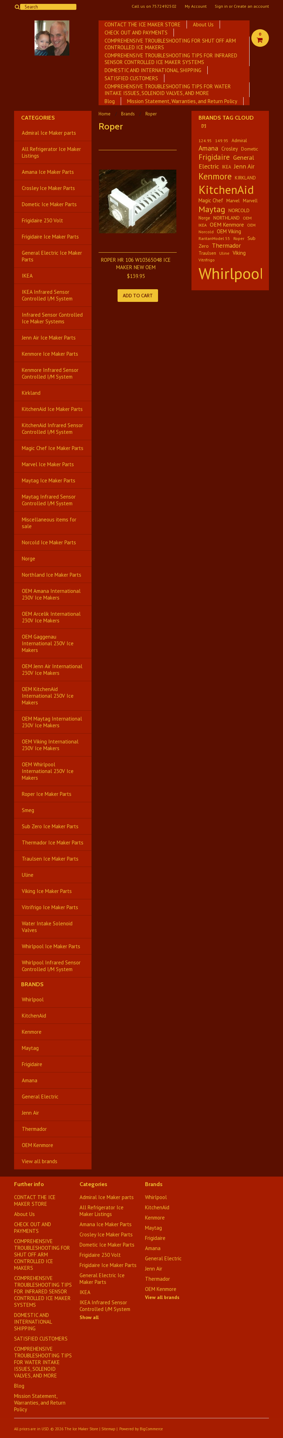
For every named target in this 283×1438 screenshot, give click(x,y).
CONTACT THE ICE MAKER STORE (143, 24)
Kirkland (31, 392)
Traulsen (207, 253)
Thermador (34, 1129)
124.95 (205, 140)
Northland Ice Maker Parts (51, 574)
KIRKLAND (245, 178)
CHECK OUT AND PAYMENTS (136, 32)
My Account (196, 6)
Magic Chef (211, 200)
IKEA (27, 275)
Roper (238, 238)
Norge (28, 558)
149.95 (221, 140)
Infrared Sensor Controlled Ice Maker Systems (52, 318)
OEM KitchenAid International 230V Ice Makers (48, 696)
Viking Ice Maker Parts (47, 891)
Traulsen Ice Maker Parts (50, 858)
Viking (239, 252)
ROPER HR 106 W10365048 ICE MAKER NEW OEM (136, 263)
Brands (128, 114)
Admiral (239, 141)
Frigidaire (32, 1064)
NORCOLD (239, 210)
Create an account (251, 6)
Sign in (221, 6)
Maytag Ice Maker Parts (48, 480)
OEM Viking (229, 231)
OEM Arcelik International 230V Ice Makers (51, 617)
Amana (29, 1080)
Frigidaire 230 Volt (42, 220)
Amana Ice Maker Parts (48, 172)
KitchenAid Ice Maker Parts (52, 409)
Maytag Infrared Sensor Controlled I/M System (49, 500)
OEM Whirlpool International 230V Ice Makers (48, 771)
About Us (203, 24)
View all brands (39, 1161)
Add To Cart (138, 295)
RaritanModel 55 (214, 238)
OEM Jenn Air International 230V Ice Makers (52, 669)
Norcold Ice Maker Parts (49, 542)
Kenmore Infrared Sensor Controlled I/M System (50, 373)
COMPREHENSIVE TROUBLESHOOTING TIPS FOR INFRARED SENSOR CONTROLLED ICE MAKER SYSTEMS (171, 58)
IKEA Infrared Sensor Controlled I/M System (47, 295)
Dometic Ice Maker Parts (49, 204)
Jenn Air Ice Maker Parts (49, 337)
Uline (27, 875)
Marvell (250, 201)
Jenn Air (30, 1112)
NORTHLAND (226, 218)
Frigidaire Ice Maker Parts (50, 236)
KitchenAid (34, 1015)
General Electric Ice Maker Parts (52, 256)
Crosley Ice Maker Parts (48, 188)
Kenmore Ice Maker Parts (50, 353)
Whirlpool (33, 999)
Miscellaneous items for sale (49, 523)
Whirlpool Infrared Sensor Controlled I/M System (51, 966)
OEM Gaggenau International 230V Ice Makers (48, 643)
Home (105, 114)
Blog (110, 101)
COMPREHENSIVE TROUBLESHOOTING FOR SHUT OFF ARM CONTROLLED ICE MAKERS (170, 44)
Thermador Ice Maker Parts (52, 842)
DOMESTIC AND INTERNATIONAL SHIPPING (153, 70)
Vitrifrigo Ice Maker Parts (50, 907)
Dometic (249, 149)
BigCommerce (151, 1428)
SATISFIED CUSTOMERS (131, 78)
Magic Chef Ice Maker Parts (52, 448)
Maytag (30, 1048)
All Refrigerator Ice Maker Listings (51, 152)
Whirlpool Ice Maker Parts (51, 946)
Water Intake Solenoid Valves (47, 926)
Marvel (233, 200)
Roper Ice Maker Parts (46, 794)
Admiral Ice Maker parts (49, 132)
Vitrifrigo (207, 259)
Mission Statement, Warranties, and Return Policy (182, 101)
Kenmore (32, 1031)
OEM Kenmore (37, 1145)
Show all (89, 1317)
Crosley (229, 148)
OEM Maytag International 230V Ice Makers (52, 722)
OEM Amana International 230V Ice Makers (51, 594)
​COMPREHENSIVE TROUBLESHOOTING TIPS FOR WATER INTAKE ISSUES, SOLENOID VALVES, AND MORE (168, 89)
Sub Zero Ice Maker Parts (50, 826)
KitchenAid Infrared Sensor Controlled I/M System (52, 428)
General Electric (40, 1096)
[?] (203, 125)
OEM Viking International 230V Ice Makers (50, 745)
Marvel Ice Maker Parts (48, 464)
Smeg (28, 810)
